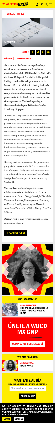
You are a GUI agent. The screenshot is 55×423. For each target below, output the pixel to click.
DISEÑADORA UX (25, 58)
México (8, 58)
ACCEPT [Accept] (7, 419)
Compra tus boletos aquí (27, 344)
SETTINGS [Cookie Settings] (19, 419)
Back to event (17, 233)
